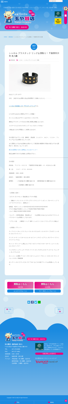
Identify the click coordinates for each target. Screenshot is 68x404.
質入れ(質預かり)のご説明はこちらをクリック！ (23, 148)
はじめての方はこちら (20, 290)
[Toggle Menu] (2, 1)
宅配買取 (20, 284)
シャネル (20, 59)
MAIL (51, 402)
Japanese (53, 1)
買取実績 (11, 35)
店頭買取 (47, 284)
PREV (9, 309)
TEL (16, 402)
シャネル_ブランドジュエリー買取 (31, 59)
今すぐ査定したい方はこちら (47, 290)
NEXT (59, 309)
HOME (5, 35)
